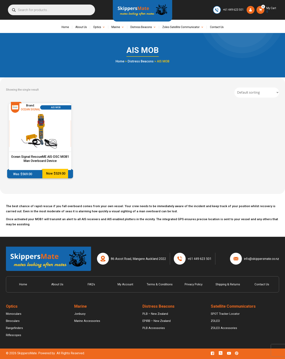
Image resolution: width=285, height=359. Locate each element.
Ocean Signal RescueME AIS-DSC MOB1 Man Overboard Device (40, 159)
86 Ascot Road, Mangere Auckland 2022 (138, 259)
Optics (97, 27)
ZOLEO (215, 321)
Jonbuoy (80, 314)
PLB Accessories (153, 328)
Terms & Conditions (160, 284)
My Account (125, 284)
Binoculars (13, 321)
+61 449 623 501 (233, 9)
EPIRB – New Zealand (156, 321)
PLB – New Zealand (155, 314)
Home (65, 27)
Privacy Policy (193, 284)
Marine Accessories (87, 321)
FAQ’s (91, 284)
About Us (81, 27)
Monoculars (13, 314)
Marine (115, 27)
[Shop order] (256, 92)
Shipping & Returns (228, 284)
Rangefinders (14, 328)
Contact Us (217, 27)
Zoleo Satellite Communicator (181, 27)
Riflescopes (13, 335)
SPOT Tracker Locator (225, 314)
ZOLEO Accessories (224, 328)
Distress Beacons (141, 27)
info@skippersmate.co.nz (261, 259)
